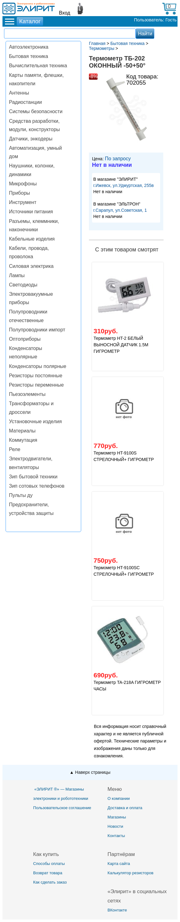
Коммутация (23, 440)
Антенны (19, 92)
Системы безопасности (36, 111)
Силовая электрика (31, 266)
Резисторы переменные (36, 385)
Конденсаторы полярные (37, 366)
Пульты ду (21, 495)
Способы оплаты (49, 863)
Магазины (117, 817)
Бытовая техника (28, 56)
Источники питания (31, 211)
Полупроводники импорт (37, 329)
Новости (115, 826)
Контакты (116, 835)
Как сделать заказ (50, 882)
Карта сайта (119, 863)
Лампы (17, 275)
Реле (14, 449)
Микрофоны (23, 183)
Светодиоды (23, 284)
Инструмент (22, 202)
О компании (119, 798)
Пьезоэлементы (27, 394)
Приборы (19, 193)
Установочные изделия (35, 421)
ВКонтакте (117, 910)
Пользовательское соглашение (62, 807)
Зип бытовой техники (33, 476)
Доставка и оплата (125, 807)
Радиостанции (25, 102)
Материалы (22, 430)
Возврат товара (47, 873)
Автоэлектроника (28, 47)
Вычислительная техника (38, 65)
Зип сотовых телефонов (36, 486)
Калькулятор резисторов (130, 873)
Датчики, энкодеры (30, 138)
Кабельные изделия (32, 239)
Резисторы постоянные (35, 375)
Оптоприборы (25, 339)
